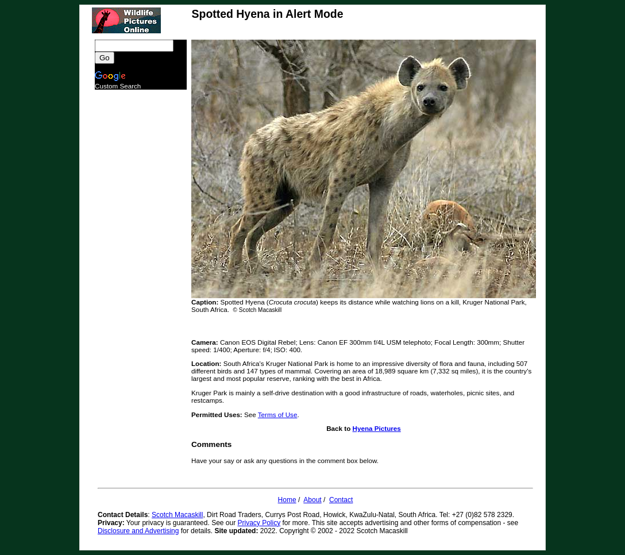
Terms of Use (278, 414)
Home (287, 500)
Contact (341, 500)
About (312, 500)
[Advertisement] (141, 262)
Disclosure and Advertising (138, 531)
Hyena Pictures (377, 428)
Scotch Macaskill (177, 515)
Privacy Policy (259, 523)
